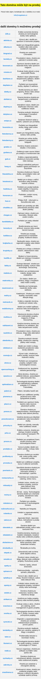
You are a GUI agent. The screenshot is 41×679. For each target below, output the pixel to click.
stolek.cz (7, 593)
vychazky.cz (8, 658)
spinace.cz (7, 571)
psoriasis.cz (8, 470)
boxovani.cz (8, 66)
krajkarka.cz (8, 243)
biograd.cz (7, 53)
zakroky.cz (7, 665)
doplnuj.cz (7, 107)
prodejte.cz (7, 449)
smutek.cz (8, 559)
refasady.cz (7, 485)
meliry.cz (7, 295)
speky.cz (7, 566)
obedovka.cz (8, 340)
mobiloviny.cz (7, 309)
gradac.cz (8, 147)
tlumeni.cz (7, 643)
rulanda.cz (7, 513)
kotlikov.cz (7, 236)
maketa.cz (8, 273)
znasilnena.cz (7, 672)
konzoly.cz (7, 228)
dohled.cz (8, 99)
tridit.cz (8, 651)
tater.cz (8, 637)
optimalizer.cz (7, 384)
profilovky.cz (8, 456)
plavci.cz (7, 404)
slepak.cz (7, 553)
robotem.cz (7, 503)
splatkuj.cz (7, 578)
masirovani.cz (7, 288)
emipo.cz (7, 121)
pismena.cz (7, 396)
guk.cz (7, 159)
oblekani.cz (7, 348)
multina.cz (7, 317)
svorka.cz (8, 613)
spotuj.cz (7, 585)
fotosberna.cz (7, 134)
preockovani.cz (8, 419)
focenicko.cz (8, 127)
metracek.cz (8, 302)
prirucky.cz (7, 425)
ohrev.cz (7, 363)
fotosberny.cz (7, 140)
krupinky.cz (7, 251)
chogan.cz (7, 215)
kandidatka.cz (7, 222)
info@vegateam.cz (20, 15)
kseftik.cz (8, 258)
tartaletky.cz (8, 630)
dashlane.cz (8, 79)
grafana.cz (7, 152)
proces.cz (8, 441)
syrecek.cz (7, 622)
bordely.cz (8, 59)
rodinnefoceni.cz (7, 509)
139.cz (7, 34)
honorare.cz (8, 195)
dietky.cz (7, 92)
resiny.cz (7, 495)
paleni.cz (7, 391)
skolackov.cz (8, 542)
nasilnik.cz (7, 333)
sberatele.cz (8, 527)
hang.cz (8, 166)
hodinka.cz (7, 189)
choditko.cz (7, 208)
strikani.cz (7, 599)
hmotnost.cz (8, 181)
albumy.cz (8, 47)
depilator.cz (7, 85)
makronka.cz (8, 280)
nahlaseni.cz (8, 325)
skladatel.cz (8, 535)
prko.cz (8, 433)
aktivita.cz (8, 40)
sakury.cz (8, 520)
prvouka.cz (7, 463)
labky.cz (7, 265)
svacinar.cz (7, 606)
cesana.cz (8, 72)
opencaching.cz (7, 369)
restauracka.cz (8, 478)
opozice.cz (7, 376)
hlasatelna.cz (7, 174)
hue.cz (7, 201)
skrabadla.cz (8, 548)
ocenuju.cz (7, 355)
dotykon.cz (7, 114)
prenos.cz (8, 411)
